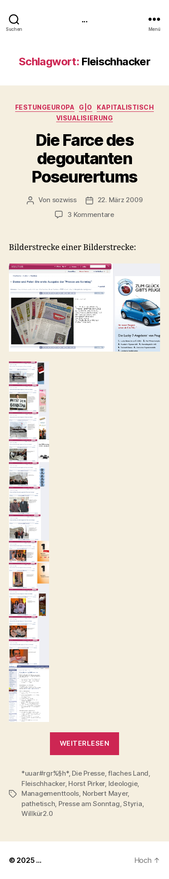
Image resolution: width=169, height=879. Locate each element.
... (84, 19)
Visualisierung (84, 118)
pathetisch (38, 803)
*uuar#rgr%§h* (45, 773)
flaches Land (128, 773)
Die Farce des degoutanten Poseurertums (84, 158)
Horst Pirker (86, 783)
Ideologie (123, 783)
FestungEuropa (45, 107)
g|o (85, 107)
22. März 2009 (120, 199)
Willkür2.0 (37, 813)
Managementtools (50, 793)
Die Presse (88, 773)
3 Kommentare (90, 214)
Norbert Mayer (105, 793)
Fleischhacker (43, 783)
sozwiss (64, 199)
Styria (132, 803)
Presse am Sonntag (89, 803)
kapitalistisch (125, 107)
